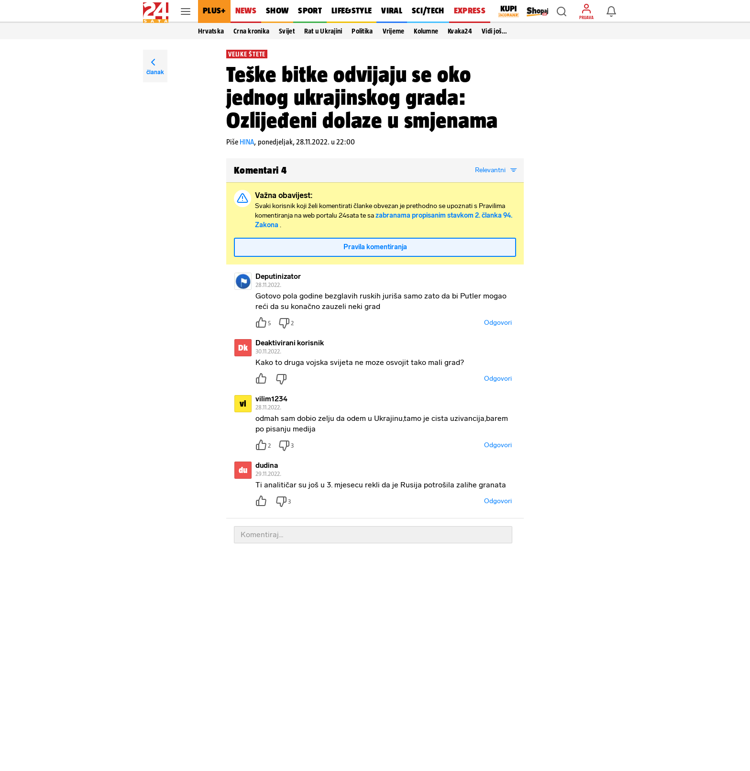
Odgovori (498, 323)
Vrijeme (394, 31)
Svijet (287, 31)
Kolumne (426, 31)
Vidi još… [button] (494, 31)
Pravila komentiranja (375, 247)
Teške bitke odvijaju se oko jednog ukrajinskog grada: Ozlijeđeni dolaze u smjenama (362, 97)
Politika (362, 31)
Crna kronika (251, 31)
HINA (247, 142)
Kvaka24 (460, 31)
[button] (561, 11)
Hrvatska (211, 31)
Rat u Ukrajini (323, 31)
